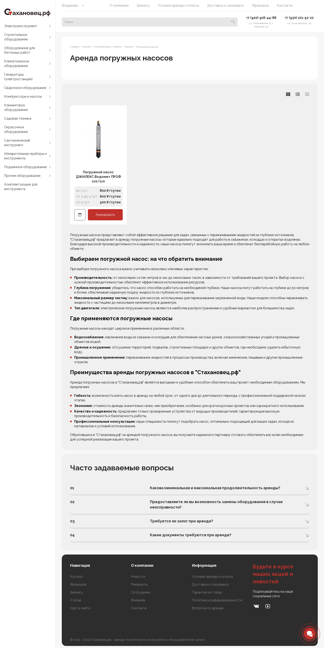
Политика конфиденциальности (217, 600)
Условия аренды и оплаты (178, 5)
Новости (138, 577)
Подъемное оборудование (25, 167)
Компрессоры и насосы (23, 96)
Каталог (76, 577)
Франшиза (260, 5)
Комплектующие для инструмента (20, 186)
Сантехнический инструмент (17, 142)
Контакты (284, 5)
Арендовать (105, 215)
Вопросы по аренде (207, 608)
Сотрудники (140, 592)
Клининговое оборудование (16, 107)
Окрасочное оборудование (16, 129)
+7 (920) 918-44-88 (261, 18)
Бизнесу (143, 5)
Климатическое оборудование (16, 63)
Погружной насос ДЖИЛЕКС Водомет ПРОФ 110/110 (98, 176)
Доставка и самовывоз (225, 5)
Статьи (75, 600)
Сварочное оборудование (25, 88)
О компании (119, 5)
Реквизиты (139, 584)
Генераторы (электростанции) (18, 77)
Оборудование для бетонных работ (19, 50)
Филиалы (138, 600)
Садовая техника (17, 118)
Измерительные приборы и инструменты (25, 156)
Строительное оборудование (16, 37)
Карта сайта (80, 608)
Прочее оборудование (22, 176)
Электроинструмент (20, 26)
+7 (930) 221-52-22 (299, 18)
